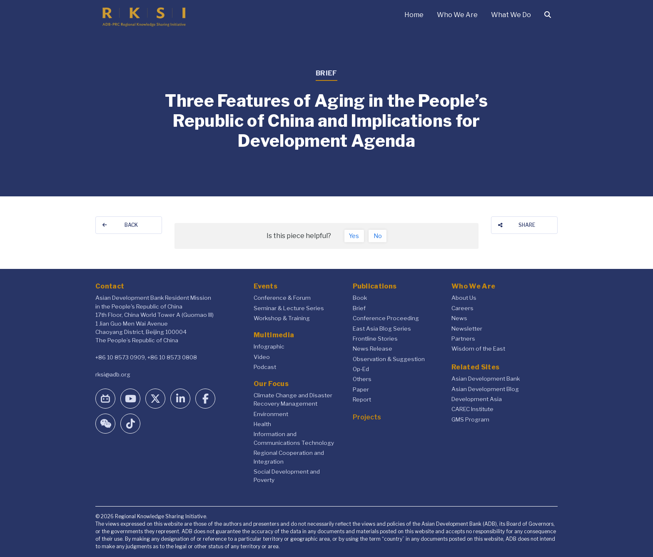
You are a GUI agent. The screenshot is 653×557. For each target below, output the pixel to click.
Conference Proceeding (386, 318)
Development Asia (476, 399)
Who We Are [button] (457, 15)
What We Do (511, 15)
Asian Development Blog (485, 389)
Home (414, 15)
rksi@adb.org (112, 374)
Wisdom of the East (478, 348)
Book (360, 297)
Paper (361, 389)
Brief (359, 308)
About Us (463, 297)
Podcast (265, 367)
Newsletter (466, 328)
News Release (372, 348)
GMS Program (470, 419)
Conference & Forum (282, 297)
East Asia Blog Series (382, 328)
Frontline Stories (375, 338)
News (459, 318)
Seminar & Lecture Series (289, 308)
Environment (271, 414)
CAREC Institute (472, 409)
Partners (463, 338)
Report (362, 399)
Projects (367, 417)
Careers (462, 308)
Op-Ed (361, 369)
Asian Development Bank (485, 378)
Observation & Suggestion (389, 359)
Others (362, 379)
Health (262, 424)
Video (262, 357)
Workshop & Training (282, 318)
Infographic (269, 346)
